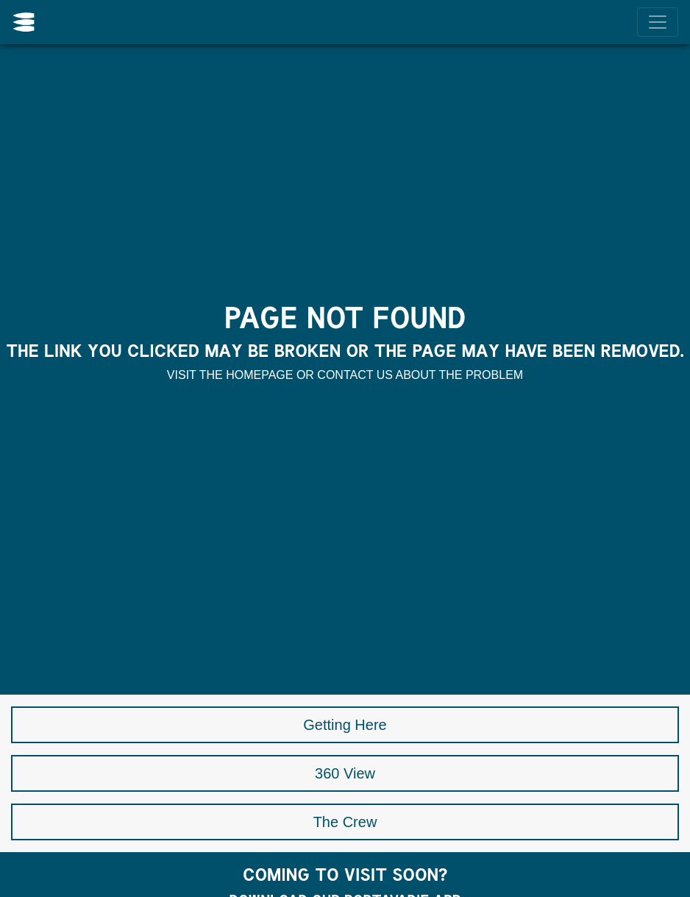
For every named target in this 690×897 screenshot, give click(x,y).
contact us (355, 375)
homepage (259, 375)
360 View (345, 773)
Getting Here (344, 725)
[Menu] (657, 22)
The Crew (345, 822)
